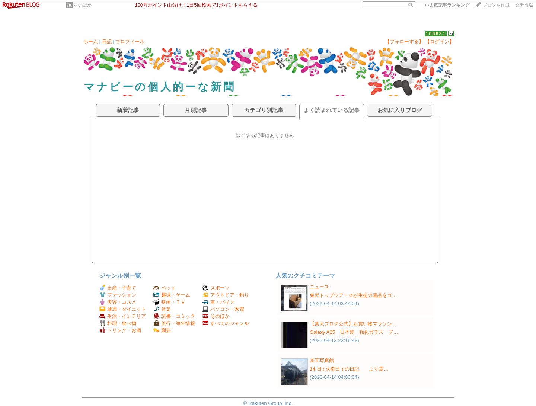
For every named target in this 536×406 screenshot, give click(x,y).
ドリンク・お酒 (120, 330)
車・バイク (218, 302)
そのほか (83, 5)
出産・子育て (117, 288)
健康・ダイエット (122, 309)
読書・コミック (174, 316)
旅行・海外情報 (174, 323)
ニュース (319, 287)
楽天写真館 (322, 360)
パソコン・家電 (223, 309)
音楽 (162, 309)
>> (446, 5)
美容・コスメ (117, 302)
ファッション (117, 295)
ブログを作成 (496, 5)
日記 (107, 41)
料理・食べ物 (117, 323)
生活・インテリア (122, 316)
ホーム (90, 41)
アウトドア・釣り (225, 295)
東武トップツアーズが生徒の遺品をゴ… (353, 295)
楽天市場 (524, 5)
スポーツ (216, 288)
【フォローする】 (404, 41)
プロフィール (129, 41)
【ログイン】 (439, 41)
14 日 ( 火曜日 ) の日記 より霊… (349, 369)
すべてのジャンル (225, 323)
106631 (435, 33)
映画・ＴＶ (169, 302)
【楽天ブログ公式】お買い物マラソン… (353, 323)
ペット (164, 288)
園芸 (162, 330)
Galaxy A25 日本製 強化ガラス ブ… (354, 332)
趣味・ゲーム (171, 295)
